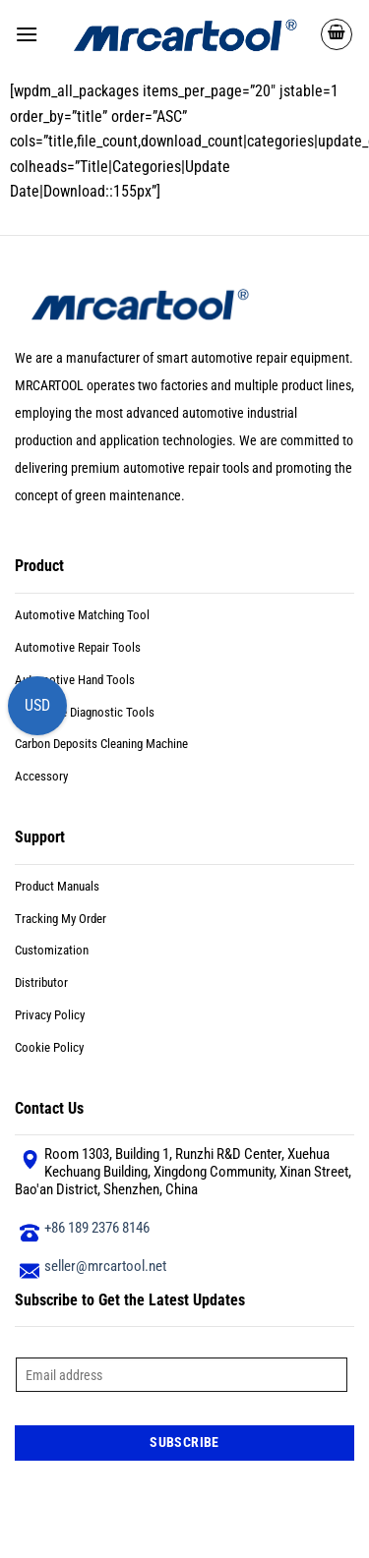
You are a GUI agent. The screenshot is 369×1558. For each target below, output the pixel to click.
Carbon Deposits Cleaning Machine (101, 743)
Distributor (41, 982)
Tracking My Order (60, 918)
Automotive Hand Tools (75, 679)
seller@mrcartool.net (105, 1266)
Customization (52, 950)
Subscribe (184, 1442)
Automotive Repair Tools (78, 647)
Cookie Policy (49, 1047)
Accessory (41, 776)
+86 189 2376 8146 (97, 1228)
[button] (26, 34)
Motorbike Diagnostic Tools (84, 712)
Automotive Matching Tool (82, 614)
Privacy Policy (50, 1015)
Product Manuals (57, 886)
